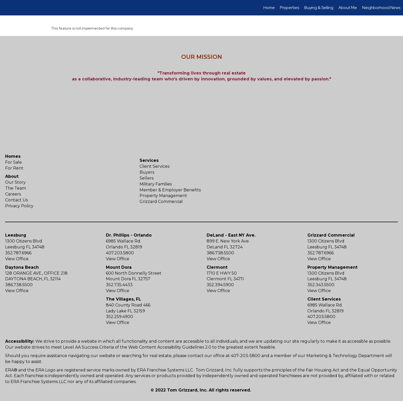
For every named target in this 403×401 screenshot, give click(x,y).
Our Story (15, 182)
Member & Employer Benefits (170, 190)
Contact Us (16, 200)
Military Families (156, 184)
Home (269, 7)
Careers (13, 194)
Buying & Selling (318, 7)
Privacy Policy (19, 205)
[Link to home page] (6, 7)
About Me (347, 7)
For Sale (13, 162)
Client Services (154, 166)
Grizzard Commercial (161, 201)
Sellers (146, 178)
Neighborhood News (381, 7)
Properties (289, 7)
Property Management (163, 195)
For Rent (14, 168)
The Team (15, 188)
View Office (17, 258)
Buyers (147, 172)
